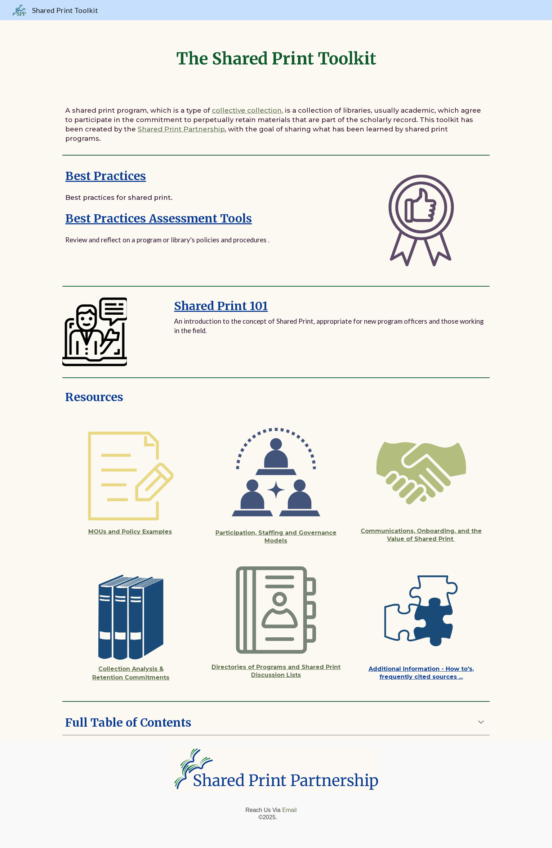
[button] (481, 722)
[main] (275, 58)
